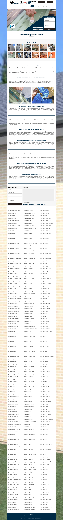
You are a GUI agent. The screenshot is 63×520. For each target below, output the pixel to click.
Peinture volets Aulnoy (43, 351)
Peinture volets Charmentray (44, 216)
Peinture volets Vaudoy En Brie (44, 407)
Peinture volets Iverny (27, 286)
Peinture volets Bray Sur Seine (44, 288)
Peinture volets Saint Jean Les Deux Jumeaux (15, 291)
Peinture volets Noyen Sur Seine (13, 414)
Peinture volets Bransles (43, 291)
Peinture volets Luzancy (28, 238)
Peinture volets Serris (11, 233)
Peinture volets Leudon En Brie (29, 263)
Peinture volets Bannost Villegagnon (45, 339)
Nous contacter (49, 2)
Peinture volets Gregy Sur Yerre (29, 324)
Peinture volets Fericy (27, 379)
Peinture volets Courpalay (28, 451)
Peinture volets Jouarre (27, 281)
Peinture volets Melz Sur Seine (13, 499)
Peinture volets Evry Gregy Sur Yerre (29, 386)
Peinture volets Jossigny (28, 283)
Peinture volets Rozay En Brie (13, 326)
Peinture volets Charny (43, 215)
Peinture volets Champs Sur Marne (45, 236)
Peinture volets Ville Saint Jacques (45, 456)
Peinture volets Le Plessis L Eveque (13, 373)
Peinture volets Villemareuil (44, 437)
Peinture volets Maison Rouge (29, 225)
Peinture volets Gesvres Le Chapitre (29, 336)
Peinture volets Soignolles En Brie (13, 226)
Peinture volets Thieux (11, 215)
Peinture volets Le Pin (11, 378)
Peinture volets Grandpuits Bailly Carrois (30, 328)
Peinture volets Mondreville (12, 487)
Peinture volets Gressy (27, 321)
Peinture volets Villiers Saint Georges (45, 461)
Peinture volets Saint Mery (12, 271)
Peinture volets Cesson (43, 263)
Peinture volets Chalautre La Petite (45, 253)
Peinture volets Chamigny (44, 243)
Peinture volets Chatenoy (28, 504)
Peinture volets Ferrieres (28, 378)
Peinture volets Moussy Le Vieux (13, 439)
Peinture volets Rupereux (12, 323)
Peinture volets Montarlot (12, 482)
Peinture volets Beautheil (44, 326)
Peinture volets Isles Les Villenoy (29, 291)
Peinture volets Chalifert (43, 248)
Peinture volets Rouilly (11, 331)
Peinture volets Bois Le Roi (44, 309)
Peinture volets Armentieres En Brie (45, 359)
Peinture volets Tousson (43, 383)
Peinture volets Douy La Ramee (29, 404)
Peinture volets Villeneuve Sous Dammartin (47, 447)
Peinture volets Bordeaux (44, 494)
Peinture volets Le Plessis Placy (13, 369)
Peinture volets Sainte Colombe (13, 309)
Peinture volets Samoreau (12, 246)
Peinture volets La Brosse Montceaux (45, 283)
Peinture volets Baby (43, 349)
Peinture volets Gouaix (27, 331)
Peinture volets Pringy (11, 353)
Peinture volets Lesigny (27, 261)
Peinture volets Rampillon (12, 344)
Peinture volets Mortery (12, 449)
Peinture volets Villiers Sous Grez (45, 462)
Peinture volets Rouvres (12, 329)
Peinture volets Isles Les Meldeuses (29, 293)
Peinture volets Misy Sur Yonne (13, 494)
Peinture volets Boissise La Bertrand (45, 308)
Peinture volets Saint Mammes (13, 285)
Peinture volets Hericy (27, 301)
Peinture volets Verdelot (43, 416)
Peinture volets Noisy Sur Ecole (13, 416)
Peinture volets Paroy (11, 391)
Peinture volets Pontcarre (12, 359)
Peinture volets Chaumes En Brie (29, 497)
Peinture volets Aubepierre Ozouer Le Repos (47, 356)
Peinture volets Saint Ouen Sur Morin (14, 268)
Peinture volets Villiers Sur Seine (45, 466)
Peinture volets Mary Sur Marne (13, 509)
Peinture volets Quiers (11, 348)
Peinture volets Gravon (27, 323)
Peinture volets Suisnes (43, 505)
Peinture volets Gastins (27, 341)
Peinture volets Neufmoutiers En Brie (14, 421)
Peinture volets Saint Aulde (12, 316)
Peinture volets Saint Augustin (13, 314)
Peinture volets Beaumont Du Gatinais (46, 331)
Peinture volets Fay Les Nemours (29, 381)
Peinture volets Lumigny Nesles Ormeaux (30, 236)
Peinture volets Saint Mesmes (13, 273)
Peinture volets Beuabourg (44, 502)
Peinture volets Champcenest (44, 241)
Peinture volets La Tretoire (44, 384)
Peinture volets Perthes (12, 379)
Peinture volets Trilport (43, 389)
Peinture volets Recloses (12, 336)
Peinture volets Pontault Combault (13, 364)
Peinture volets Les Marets (28, 221)
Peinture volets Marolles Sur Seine (29, 213)
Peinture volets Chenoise (28, 492)
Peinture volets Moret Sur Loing (13, 456)
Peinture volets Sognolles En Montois (14, 225)
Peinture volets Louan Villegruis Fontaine (30, 241)
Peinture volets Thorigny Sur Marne (14, 210)
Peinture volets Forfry (27, 358)
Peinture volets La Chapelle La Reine (45, 225)
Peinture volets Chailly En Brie (44, 256)
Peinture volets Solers (11, 221)
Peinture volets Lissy (27, 256)
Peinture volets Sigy (11, 230)
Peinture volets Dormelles (28, 409)
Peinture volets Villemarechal (44, 436)
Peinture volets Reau (11, 341)
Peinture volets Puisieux (12, 346)
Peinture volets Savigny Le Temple (13, 241)
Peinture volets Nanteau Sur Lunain (14, 432)
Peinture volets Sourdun (12, 218)
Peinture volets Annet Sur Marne (45, 364)
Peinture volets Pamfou (12, 389)
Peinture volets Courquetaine (28, 449)
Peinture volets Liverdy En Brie (29, 255)
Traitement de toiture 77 (43, 6)
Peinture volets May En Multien (29, 211)
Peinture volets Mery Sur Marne (13, 497)
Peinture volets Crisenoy (28, 432)
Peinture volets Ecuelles (28, 401)
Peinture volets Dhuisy (27, 414)
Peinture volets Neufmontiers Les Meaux (46, 507)
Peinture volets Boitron (43, 301)
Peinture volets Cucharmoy (28, 427)
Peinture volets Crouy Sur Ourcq (29, 429)
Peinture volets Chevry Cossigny (29, 484)
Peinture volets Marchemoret (28, 223)
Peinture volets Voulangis (44, 477)
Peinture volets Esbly (27, 394)
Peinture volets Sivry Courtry (12, 228)
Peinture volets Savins (11, 238)
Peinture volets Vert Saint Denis (45, 421)
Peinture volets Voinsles (43, 474)
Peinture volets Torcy (43, 378)
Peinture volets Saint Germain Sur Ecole (14, 296)
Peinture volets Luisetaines (28, 240)
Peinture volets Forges (27, 354)
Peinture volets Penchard (12, 384)
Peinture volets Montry (12, 454)
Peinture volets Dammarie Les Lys (29, 422)
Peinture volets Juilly (27, 276)
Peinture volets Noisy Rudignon (13, 417)
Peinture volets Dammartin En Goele (30, 421)
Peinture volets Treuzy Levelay (44, 386)
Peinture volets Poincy (11, 368)
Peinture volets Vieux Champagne (45, 422)
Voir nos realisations (41, 2)
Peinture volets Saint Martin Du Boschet (14, 276)
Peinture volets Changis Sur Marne (45, 233)
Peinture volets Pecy (11, 386)
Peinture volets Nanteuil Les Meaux (14, 431)
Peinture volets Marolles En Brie (29, 215)
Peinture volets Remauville (12, 338)
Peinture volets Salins (11, 250)
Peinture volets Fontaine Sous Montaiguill (30, 363)
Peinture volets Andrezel (43, 363)
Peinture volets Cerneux (43, 261)
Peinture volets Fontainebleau (29, 366)
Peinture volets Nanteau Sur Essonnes (14, 436)
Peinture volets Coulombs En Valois (29, 461)
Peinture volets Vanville (43, 399)
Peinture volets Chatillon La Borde (29, 505)
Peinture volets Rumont (12, 324)
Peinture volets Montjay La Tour (45, 492)
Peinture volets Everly (27, 389)
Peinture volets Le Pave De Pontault (45, 499)
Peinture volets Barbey (43, 333)
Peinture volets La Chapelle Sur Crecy (46, 220)
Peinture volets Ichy (27, 296)
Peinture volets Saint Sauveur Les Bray (14, 260)
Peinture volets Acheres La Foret (45, 371)
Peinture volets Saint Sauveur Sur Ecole (14, 258)
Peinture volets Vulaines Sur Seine (45, 484)
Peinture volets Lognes (27, 248)
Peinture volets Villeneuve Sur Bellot (45, 449)
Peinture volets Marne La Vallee (45, 509)
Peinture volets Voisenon (44, 476)
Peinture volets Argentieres (44, 361)
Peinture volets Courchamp (28, 452)
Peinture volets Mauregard (28, 210)
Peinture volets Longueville (28, 246)
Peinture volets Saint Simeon (12, 256)
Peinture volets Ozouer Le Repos (13, 396)
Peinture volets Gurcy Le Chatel (29, 309)
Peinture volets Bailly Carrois (44, 346)
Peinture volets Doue (27, 407)
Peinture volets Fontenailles (28, 359)
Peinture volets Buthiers (43, 273)
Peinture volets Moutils (12, 441)
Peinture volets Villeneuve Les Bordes (46, 444)
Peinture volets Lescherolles (28, 266)
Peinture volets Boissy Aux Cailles (45, 303)
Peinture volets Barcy (43, 336)
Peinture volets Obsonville (12, 411)
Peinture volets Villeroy (43, 454)
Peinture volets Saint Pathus (12, 266)
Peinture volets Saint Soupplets (13, 255)
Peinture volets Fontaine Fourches (29, 368)
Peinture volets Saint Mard (12, 283)
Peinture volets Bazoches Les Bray (45, 328)
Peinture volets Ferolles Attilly (29, 376)
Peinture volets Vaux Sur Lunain (45, 411)
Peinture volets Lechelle (28, 270)
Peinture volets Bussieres (44, 276)
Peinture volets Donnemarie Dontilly (30, 412)
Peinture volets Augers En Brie (44, 354)
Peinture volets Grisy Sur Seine (29, 314)
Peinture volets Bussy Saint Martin (45, 275)
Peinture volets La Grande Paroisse (29, 326)
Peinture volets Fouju (27, 353)
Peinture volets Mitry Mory (12, 489)
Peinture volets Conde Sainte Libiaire (30, 467)
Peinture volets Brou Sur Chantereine (46, 280)
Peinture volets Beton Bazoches (45, 319)
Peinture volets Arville (43, 358)
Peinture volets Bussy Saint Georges (45, 278)
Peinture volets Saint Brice (12, 313)
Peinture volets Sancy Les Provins (13, 243)
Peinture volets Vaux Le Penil (44, 409)
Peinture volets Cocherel (28, 476)
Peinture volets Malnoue (44, 497)
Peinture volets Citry (27, 481)
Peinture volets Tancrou (12, 216)
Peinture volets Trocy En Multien (45, 391)
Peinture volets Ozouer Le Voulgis (13, 394)
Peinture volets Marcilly (28, 220)
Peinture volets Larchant (28, 271)
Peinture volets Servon (12, 235)
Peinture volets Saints (11, 261)
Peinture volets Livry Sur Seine (29, 253)
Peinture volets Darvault (28, 416)
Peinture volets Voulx (43, 481)
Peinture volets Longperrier (28, 245)
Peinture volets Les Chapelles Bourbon (46, 221)
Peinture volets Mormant (12, 451)
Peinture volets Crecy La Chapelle (29, 439)
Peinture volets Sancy (11, 245)
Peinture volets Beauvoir (43, 324)
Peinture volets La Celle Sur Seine (45, 266)
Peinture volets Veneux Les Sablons (45, 414)
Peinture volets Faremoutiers (28, 383)
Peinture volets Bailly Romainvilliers (45, 343)
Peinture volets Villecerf (43, 431)
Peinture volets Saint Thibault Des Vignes (14, 253)
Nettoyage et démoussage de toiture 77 (48, 6)
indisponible (33, 1)
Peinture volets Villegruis (44, 434)
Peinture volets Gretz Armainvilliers (29, 319)
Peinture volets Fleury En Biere (29, 371)
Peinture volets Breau (43, 286)
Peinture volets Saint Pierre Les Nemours (14, 265)
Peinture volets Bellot (43, 323)
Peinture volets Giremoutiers (28, 334)
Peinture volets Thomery (12, 211)
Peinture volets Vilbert (43, 427)
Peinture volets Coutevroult (28, 441)
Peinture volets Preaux (12, 358)
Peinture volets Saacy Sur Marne (13, 321)
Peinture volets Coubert (28, 464)
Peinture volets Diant (27, 411)
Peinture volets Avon (43, 348)
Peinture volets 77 (33, 6)
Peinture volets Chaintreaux (44, 255)
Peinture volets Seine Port (12, 240)
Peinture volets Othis (11, 399)
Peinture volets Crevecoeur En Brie (29, 437)
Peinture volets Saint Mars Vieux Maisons (15, 281)
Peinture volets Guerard (28, 316)
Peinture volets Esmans (27, 391)
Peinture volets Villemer (43, 439)
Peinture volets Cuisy (27, 424)
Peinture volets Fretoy (27, 349)
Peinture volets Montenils (12, 474)
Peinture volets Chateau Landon (29, 510)
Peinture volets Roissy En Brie (13, 333)
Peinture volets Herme (27, 298)
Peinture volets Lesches (28, 260)
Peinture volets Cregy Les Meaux (29, 436)
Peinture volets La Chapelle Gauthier (45, 228)
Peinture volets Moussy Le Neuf (13, 444)
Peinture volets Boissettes (44, 311)
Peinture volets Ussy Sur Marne (45, 394)
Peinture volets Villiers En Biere (45, 459)
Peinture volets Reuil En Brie (12, 339)
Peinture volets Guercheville (28, 311)
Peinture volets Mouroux (12, 447)
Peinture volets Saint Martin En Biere (14, 275)
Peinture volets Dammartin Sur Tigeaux (30, 417)
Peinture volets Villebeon (44, 429)
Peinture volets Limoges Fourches (29, 258)
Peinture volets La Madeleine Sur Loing (30, 235)
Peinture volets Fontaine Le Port (29, 364)
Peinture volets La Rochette (12, 334)
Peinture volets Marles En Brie (29, 216)
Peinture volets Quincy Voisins (13, 349)
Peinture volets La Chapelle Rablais (45, 226)
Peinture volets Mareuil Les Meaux (29, 218)
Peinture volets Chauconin (28, 502)
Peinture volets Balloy (43, 341)
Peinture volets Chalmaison (44, 246)
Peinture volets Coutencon (28, 444)
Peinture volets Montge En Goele (13, 467)
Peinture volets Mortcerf (12, 452)
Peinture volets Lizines (27, 251)
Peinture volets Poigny (11, 371)
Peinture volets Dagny (27, 426)
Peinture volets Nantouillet (12, 427)
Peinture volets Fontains (28, 361)
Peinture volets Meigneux (12, 504)
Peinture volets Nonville (12, 412)
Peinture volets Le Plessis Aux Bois (13, 376)
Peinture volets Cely (43, 265)
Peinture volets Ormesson (12, 401)
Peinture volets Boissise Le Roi (44, 306)
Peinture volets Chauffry (28, 499)
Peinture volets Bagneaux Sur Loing (45, 344)
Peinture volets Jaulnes (27, 285)
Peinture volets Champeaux (44, 235)
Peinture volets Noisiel (12, 419)
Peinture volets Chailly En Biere (45, 260)
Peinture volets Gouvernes (28, 329)
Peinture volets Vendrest (44, 412)
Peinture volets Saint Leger (12, 288)
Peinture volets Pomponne (12, 363)
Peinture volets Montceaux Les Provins (14, 479)
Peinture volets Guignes (28, 308)
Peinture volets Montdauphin (13, 477)
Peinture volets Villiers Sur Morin (45, 464)
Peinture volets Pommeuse (12, 361)
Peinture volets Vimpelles (44, 469)
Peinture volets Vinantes (43, 471)
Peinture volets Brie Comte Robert (45, 285)
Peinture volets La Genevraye (28, 343)
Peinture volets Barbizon (43, 334)
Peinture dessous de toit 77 (29, 6)
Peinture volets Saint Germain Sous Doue (14, 298)
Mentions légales (38, 518)
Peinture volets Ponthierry (44, 487)
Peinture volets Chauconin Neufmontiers (14, 424)
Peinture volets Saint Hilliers (12, 293)
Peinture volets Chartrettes (44, 211)
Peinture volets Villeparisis (44, 452)
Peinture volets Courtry (27, 442)
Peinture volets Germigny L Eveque (29, 339)
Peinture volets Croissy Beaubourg (29, 434)
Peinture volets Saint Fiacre (12, 303)
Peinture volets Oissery (12, 409)
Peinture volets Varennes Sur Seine (45, 401)
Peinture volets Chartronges (44, 213)
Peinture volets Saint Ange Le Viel (13, 318)
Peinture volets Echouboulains (29, 406)
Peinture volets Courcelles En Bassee (30, 454)
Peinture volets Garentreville (28, 346)
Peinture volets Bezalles (43, 318)
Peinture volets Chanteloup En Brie (45, 231)
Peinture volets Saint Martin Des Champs (14, 280)
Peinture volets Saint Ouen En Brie (13, 270)
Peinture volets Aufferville (44, 353)
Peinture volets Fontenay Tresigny (29, 356)
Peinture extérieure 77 (22, 6)
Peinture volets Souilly (43, 489)
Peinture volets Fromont (28, 348)
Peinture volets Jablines (28, 288)
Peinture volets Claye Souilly (28, 477)
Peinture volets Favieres (28, 384)
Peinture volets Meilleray (12, 502)
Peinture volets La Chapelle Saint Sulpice (46, 223)
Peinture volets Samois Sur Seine (13, 248)
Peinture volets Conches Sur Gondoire (30, 466)
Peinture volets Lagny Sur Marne (29, 273)
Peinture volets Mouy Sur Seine (13, 442)
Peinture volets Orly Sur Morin (13, 404)
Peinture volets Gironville (28, 333)
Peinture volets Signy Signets (12, 231)
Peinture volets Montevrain (12, 471)
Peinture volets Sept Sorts (12, 236)
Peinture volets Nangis (12, 434)
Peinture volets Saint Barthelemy (13, 311)
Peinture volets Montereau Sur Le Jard (14, 469)
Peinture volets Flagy (27, 369)
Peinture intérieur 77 (52, 6)
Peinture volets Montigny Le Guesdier (14, 462)
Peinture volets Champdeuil (44, 238)
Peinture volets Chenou (28, 494)
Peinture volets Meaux (12, 507)
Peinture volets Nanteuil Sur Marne (14, 429)
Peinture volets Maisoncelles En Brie (30, 228)
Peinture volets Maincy (27, 230)
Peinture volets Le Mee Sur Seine (13, 505)
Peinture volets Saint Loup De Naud (14, 286)
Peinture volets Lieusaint (28, 265)
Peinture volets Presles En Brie (13, 354)
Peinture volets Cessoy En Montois (45, 258)
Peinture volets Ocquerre (12, 407)
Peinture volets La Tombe (44, 376)
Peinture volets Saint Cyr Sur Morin (13, 308)
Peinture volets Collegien (28, 474)
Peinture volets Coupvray (28, 456)
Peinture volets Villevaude (44, 457)
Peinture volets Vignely (43, 426)
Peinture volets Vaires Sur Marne (45, 396)
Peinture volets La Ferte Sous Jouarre (30, 373)
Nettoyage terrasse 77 (18, 6)
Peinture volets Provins (12, 351)
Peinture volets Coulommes (28, 459)
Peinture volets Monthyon (12, 466)
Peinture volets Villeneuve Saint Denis (46, 446)
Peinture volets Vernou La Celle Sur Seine (46, 419)
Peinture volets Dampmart (28, 419)
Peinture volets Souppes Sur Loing (13, 220)
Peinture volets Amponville (44, 368)
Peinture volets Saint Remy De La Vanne (14, 263)
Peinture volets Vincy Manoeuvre (45, 472)
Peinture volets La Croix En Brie (29, 431)
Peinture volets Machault (28, 233)
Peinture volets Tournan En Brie (45, 381)
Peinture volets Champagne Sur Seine (46, 240)
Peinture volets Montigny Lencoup (13, 464)
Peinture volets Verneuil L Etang (45, 417)
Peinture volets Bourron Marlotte (45, 293)
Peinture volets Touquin (43, 379)
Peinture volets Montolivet (12, 457)
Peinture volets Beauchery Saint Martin (46, 329)
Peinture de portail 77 (36, 6)
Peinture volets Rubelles (12, 328)
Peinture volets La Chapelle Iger (45, 230)
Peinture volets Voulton (43, 479)
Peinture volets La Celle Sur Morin (45, 268)
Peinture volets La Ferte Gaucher (29, 374)
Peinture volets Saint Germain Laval (14, 301)
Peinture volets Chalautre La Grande (45, 251)
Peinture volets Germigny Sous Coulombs (30, 338)
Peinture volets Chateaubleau (44, 210)
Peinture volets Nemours (12, 426)
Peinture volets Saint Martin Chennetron (14, 278)
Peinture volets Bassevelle (44, 338)
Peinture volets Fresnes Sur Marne (29, 351)
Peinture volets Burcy (43, 281)
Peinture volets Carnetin (43, 270)
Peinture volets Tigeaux (43, 374)
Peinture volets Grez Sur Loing (29, 318)
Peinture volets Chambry (44, 245)
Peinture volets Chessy (27, 489)
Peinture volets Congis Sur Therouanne (30, 469)
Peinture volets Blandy (43, 314)
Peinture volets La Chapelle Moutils (45, 218)
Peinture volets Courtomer (28, 447)
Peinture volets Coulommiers (28, 457)
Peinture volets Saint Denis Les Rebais (14, 306)
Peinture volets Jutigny (27, 275)
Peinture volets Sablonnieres (12, 319)
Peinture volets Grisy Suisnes (28, 313)
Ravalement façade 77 (10, 6)
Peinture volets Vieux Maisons (44, 424)
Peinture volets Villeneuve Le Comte (45, 442)
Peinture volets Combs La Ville (29, 472)
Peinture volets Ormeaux (12, 406)
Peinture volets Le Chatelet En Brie (29, 509)
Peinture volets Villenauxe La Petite (45, 441)
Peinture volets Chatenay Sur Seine (29, 507)
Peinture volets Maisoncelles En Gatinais (30, 226)
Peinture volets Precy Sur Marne (13, 356)
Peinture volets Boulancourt (44, 296)
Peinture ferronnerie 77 (39, 6)
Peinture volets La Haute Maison (29, 303)
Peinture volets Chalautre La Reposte (45, 250)
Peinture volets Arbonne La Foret (45, 366)
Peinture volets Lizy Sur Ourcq (29, 250)
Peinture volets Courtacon (28, 446)
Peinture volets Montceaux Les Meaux (14, 481)
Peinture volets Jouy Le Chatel (29, 278)
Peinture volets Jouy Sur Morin (29, 280)
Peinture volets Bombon (43, 298)
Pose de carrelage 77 (26, 6)
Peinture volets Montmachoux (13, 459)
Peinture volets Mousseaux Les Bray (14, 446)
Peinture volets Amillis (43, 369)
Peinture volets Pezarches (12, 381)
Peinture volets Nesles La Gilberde (13, 422)
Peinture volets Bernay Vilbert (44, 321)
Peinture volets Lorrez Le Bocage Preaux (30, 243)
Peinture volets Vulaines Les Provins (45, 482)
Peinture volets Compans (28, 471)
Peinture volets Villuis (43, 467)
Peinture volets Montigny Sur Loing (13, 461)
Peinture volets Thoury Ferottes (45, 373)
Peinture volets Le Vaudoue (44, 406)
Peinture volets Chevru (27, 487)
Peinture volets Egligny (27, 399)
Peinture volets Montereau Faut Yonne (14, 472)
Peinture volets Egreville (28, 396)
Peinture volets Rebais (11, 343)
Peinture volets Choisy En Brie (29, 482)
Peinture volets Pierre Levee (12, 383)
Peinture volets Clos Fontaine (28, 479)
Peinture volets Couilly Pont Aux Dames (30, 462)
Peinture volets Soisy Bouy (12, 223)
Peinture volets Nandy (11, 437)
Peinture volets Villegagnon (44, 432)
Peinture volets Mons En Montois (13, 484)
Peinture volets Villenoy (43, 451)
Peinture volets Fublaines (28, 344)
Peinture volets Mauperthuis (12, 510)
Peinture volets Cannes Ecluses (45, 271)
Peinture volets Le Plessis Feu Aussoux (14, 374)
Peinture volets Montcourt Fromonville (14, 476)
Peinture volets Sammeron (12, 251)
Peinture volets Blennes (43, 316)
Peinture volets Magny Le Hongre (29, 231)
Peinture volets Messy (11, 492)
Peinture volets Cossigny (43, 504)
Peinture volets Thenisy (12, 213)
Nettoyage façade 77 (14, 6)
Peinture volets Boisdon (43, 313)
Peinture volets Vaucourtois (44, 404)
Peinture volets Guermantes (28, 306)
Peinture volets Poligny (12, 366)
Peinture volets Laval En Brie (28, 268)
